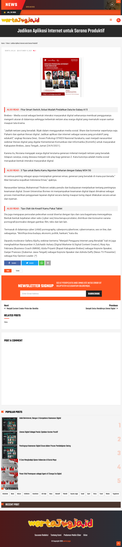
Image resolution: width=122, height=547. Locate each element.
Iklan (85, 535)
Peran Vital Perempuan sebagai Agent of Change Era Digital (40, 474)
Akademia (5, 494)
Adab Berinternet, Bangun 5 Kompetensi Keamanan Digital (40, 418)
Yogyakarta (116, 494)
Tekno (17, 271)
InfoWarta (26, 494)
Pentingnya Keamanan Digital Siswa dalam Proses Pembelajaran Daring (45, 446)
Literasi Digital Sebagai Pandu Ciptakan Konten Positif (38, 432)
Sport (88, 494)
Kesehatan (35, 494)
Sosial (82, 494)
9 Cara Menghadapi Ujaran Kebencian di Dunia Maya (37, 460)
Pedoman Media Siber (72, 535)
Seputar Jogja (74, 494)
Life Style (43, 494)
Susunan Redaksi (41, 535)
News (50, 494)
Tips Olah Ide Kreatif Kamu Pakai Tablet (41, 208)
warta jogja (67, 541)
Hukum (19, 494)
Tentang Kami (56, 535)
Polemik (65, 494)
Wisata (108, 494)
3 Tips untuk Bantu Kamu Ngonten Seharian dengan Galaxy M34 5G (56, 170)
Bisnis (12, 494)
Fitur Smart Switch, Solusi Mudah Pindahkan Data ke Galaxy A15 (54, 109)
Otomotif (57, 494)
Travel (101, 494)
